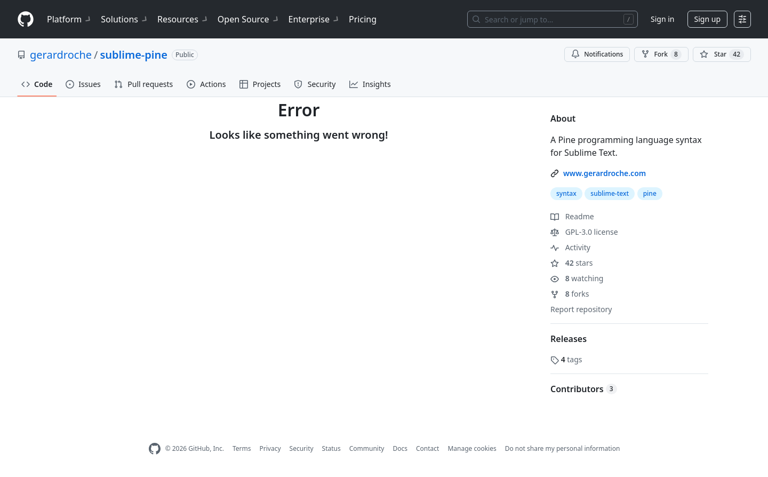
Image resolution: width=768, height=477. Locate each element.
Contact (427, 448)
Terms (242, 448)
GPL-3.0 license (584, 232)
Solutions (125, 19)
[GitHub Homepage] (154, 449)
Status (331, 448)
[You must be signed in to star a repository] (722, 54)
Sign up (707, 19)
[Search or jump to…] (552, 19)
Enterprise (314, 19)
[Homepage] (25, 19)
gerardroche (61, 54)
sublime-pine (133, 54)
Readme (572, 216)
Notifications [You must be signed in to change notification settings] (597, 54)
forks (569, 294)
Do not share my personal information (562, 448)
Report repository (581, 309)
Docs (400, 448)
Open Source (249, 19)
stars (571, 263)
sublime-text (609, 193)
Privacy (270, 448)
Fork (661, 54)
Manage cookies (471, 448)
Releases (568, 339)
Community (367, 448)
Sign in (662, 19)
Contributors (583, 389)
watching (576, 278)
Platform (69, 19)
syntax (566, 193)
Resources (183, 19)
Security (302, 448)
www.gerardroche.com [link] (604, 173)
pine (650, 193)
